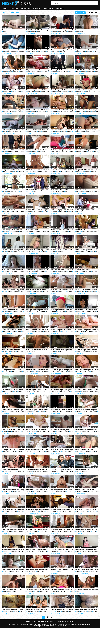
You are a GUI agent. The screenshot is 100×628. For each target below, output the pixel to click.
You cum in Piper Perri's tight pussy (62, 370)
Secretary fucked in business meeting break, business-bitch (62, 70)
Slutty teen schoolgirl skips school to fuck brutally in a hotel (62, 150)
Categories (60, 8)
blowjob (37, 91)
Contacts (45, 621)
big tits (54, 91)
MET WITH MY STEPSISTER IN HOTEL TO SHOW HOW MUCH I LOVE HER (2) (87, 489)
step (53, 51)
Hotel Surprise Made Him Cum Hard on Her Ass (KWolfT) (62, 290)
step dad (82, 251)
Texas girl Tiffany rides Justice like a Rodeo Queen (38, 589)
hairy (9, 431)
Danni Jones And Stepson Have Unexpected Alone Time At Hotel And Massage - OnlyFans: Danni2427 (87, 150)
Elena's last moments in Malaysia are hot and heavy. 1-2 (13, 569)
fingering (44, 491)
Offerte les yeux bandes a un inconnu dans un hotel (38, 390)
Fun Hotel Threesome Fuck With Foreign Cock (62, 609)
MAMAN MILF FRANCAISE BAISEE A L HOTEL (87, 509)
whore (93, 431)
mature (5, 131)
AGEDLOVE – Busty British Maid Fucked (87, 330)
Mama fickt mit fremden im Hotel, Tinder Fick (38, 350)
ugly (77, 611)
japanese (78, 351)
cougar (44, 51)
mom (9, 131)
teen (13, 91)
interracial (16, 231)
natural (35, 171)
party (4, 291)
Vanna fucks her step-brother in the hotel (62, 50)
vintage (24, 431)
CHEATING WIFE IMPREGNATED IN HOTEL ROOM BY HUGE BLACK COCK (38, 110)
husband (78, 111)
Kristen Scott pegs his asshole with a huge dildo (62, 210)
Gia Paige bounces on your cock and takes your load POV (87, 390)
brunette (29, 131)
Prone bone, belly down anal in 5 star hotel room (38, 330)
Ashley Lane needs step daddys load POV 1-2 (13, 270)
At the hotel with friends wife (11, 350)
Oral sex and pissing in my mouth (37, 489)
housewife (30, 231)
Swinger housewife (32, 230)
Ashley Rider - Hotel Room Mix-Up (86, 310)
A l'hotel (4, 30)
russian (5, 471)
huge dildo (55, 211)
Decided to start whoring (10, 469)
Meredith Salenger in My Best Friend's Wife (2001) (38, 509)
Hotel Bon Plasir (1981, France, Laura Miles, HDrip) (13, 430)
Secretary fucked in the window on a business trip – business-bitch (62, 310)
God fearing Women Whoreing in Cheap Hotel (13, 130)
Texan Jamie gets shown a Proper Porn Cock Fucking (13, 410)
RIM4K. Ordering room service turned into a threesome (13, 509)
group (22, 291)
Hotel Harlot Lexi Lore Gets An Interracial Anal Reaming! (38, 449)
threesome (21, 171)
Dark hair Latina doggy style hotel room (38, 549)
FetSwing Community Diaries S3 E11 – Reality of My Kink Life (62, 589)
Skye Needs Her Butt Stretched (36, 290)
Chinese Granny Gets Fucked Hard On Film (62, 410)
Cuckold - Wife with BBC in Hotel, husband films (87, 110)
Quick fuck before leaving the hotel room (87, 30)
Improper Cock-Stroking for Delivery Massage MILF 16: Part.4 (13, 549)
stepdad (54, 231)
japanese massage (88, 351)
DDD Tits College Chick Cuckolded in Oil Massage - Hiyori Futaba (87, 350)
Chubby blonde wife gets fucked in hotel (38, 310)
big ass (65, 31)
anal (53, 191)
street (88, 431)
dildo (60, 211)
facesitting (30, 611)
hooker (95, 611)
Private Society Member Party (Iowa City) (87, 410)
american (34, 51)
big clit (64, 451)
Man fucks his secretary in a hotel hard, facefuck (62, 30)
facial (10, 231)
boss (20, 111)
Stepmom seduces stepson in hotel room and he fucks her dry (87, 50)
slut (4, 51)
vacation (5, 71)
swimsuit (54, 571)
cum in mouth (73, 111)
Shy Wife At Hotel (80, 230)
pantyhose (10, 151)
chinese (68, 411)
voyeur (44, 391)
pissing (39, 431)
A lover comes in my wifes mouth (36, 469)
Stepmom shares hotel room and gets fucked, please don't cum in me (38, 70)
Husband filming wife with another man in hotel (13, 390)
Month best (48, 8)
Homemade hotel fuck (82, 469)
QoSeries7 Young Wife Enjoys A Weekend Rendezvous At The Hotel (62, 390)
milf (48, 51)
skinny (84, 431)
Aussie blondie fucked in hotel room (62, 170)
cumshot (49, 251)
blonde (29, 311)
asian (83, 231)
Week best (37, 8)
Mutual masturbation (8, 210)
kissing (68, 171)
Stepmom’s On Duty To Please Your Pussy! (38, 609)
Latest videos (92, 13)
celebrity (42, 511)
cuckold (66, 111)
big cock (33, 31)
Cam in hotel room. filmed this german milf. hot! (38, 569)
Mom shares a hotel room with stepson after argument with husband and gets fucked (62, 130)
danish (60, 71)
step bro (62, 51)
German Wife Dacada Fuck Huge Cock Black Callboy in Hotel (38, 210)
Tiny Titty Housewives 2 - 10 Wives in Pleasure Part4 (13, 609)
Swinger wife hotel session (10, 170)
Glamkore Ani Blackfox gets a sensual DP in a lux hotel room (38, 190)
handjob (20, 311)
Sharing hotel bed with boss (84, 449)
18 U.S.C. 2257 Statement (65, 621)
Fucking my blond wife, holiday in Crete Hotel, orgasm (13, 449)
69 (33, 491)
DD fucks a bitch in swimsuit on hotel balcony (62, 569)
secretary (54, 31)
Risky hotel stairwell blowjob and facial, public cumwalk (38, 250)
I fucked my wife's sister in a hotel (61, 489)
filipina (78, 531)
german (29, 211)
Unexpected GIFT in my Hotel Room (86, 170)
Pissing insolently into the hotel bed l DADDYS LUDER (38, 430)
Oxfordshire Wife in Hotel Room (36, 150)
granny (64, 331)
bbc (28, 31)
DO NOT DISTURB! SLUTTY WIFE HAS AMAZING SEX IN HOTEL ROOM (87, 70)
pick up (22, 151)
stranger (9, 331)
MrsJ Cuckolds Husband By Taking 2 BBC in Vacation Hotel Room (62, 110)
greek (14, 451)
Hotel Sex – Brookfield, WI (83, 90)
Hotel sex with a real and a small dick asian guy (13, 589)
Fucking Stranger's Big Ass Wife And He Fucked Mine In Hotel (13, 370)
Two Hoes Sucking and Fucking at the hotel (38, 270)
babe (87, 131)
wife (81, 31)
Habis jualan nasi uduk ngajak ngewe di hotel (62, 350)
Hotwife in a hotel (80, 190)
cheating (49, 111)
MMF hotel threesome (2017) (60, 430)
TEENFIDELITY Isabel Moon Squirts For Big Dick (13, 90)
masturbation (7, 211)
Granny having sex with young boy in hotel (62, 330)
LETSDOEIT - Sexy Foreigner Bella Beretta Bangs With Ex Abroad (62, 469)
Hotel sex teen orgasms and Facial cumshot (13, 529)
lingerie (97, 71)
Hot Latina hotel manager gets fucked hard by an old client (13, 250)
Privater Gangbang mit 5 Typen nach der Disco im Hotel (38, 410)
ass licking (89, 91)
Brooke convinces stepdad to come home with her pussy (62, 230)
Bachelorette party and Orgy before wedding (13, 290)
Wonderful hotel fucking (83, 270)
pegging (73, 211)
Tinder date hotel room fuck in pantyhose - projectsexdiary (13, 150)
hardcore (14, 431)
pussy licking (89, 331)
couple (73, 171)
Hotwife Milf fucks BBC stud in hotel (37, 50)
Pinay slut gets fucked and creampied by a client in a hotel (13, 50)
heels (14, 471)
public (44, 251)
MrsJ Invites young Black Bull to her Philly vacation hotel (13, 70)
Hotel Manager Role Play (59, 90)
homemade (14, 51)
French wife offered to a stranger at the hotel (13, 330)
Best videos (25, 8)
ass (87, 51)
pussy (24, 91)
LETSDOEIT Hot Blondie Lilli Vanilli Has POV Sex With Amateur (38, 529)
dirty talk (65, 91)
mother (19, 491)
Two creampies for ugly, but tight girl (86, 609)
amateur (39, 71)
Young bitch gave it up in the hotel (36, 90)
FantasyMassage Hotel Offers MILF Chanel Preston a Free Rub (38, 370)
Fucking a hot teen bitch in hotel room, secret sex (87, 290)
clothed (59, 91)
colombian (10, 191)
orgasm (49, 91)
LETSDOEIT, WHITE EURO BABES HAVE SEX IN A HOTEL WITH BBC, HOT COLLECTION (62, 549)
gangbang (48, 411)
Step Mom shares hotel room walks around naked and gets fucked (62, 270)
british (33, 71)
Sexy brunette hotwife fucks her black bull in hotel (38, 130)
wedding (9, 291)
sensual (29, 191)
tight (95, 51)
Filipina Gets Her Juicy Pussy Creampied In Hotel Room (87, 529)
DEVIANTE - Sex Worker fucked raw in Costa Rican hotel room (13, 190)
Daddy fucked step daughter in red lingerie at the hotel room (87, 250)
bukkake (41, 411)
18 (16, 91)
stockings (15, 131)
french (78, 71)
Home (5, 8)
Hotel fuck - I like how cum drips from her (62, 250)
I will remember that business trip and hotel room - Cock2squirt (62, 449)
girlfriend (97, 391)
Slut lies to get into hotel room (84, 210)
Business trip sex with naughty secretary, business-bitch (13, 110)
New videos (14, 8)
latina (90, 51)
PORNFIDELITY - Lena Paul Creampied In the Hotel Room (38, 170)
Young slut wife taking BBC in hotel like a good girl (87, 370)
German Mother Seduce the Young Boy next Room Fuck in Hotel (13, 489)
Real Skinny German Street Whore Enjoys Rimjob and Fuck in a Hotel (87, 430)
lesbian (37, 611)
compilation (70, 551)
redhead (72, 151)
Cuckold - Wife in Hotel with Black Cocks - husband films (62, 509)
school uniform (60, 151)
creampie (21, 51)
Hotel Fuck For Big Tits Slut (59, 190)
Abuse (52, 621)
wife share (10, 171)
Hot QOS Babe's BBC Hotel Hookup (37, 30)
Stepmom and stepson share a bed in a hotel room (87, 130)
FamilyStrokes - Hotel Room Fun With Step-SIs (87, 549)
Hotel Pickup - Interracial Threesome (13, 230)
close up (93, 171)
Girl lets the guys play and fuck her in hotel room (87, 589)
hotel (4, 31)
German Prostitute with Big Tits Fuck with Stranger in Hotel (62, 529)
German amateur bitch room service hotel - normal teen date (87, 569)
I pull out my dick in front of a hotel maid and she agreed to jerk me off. (13, 310)
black (44, 111)
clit (73, 451)
